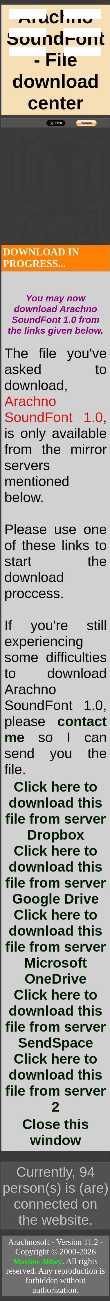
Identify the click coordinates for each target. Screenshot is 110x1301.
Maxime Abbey (37, 1261)
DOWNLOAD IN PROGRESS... (41, 257)
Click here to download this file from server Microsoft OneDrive (55, 947)
